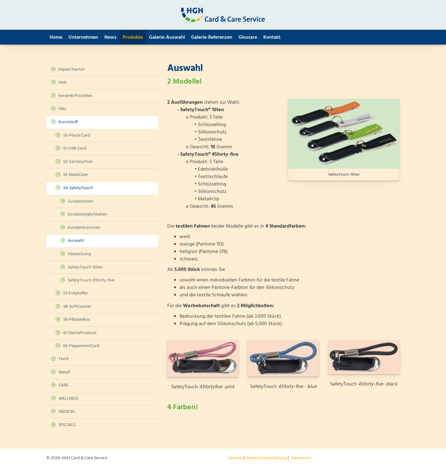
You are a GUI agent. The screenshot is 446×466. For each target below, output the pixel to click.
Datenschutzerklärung (266, 458)
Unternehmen (83, 37)
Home (56, 37)
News (110, 37)
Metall (64, 372)
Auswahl (76, 240)
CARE (63, 385)
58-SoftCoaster (77, 306)
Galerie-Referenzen (211, 37)
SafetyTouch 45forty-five (91, 280)
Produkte (133, 37)
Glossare (247, 37)
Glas (62, 108)
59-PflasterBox (76, 319)
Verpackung (79, 254)
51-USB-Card (74, 148)
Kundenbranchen (84, 227)
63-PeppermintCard (81, 346)
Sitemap (235, 458)
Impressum (301, 458)
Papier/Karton (72, 69)
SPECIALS (67, 425)
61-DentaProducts (80, 333)
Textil (63, 359)
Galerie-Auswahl (167, 37)
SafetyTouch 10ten (85, 267)
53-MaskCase (75, 174)
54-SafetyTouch (78, 188)
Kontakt (272, 37)
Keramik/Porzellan (75, 95)
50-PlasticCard (76, 135)
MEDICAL (67, 411)
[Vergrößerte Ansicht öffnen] (344, 134)
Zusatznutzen (80, 201)
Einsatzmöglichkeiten (87, 214)
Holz (63, 82)
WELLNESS (68, 398)
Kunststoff (68, 122)
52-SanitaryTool (77, 161)
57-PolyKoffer (75, 293)
